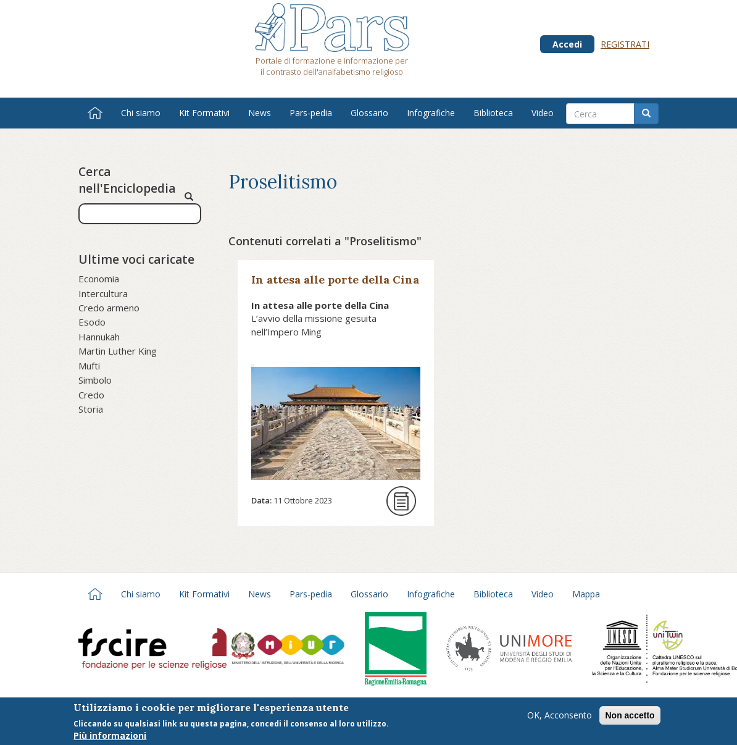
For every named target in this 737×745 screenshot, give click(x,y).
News (259, 113)
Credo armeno (108, 307)
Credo (91, 395)
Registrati (625, 44)
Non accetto (629, 718)
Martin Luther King (117, 351)
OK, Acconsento (559, 718)
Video (542, 113)
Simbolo (95, 380)
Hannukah (99, 336)
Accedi (567, 44)
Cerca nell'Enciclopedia (126, 180)
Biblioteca (493, 113)
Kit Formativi (204, 113)
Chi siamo (140, 113)
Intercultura (103, 293)
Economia (98, 278)
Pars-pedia (310, 113)
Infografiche (431, 113)
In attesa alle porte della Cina (335, 279)
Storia (90, 409)
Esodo (92, 322)
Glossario (369, 113)
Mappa (586, 594)
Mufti (89, 366)
